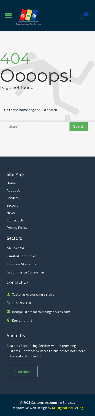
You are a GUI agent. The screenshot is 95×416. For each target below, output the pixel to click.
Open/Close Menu (8, 15)
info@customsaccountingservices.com (38, 312)
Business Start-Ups (21, 264)
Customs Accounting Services (53, 402)
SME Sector (15, 248)
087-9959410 (19, 303)
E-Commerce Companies (26, 272)
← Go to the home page (18, 110)
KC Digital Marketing (67, 408)
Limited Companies (22, 256)
